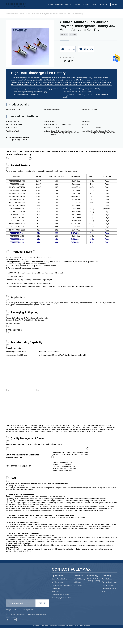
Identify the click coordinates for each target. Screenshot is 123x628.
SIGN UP (42, 603)
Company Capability (93, 581)
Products (68, 4)
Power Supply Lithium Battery (61, 598)
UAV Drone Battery (58, 582)
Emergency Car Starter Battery (62, 585)
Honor (104, 591)
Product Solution (92, 578)
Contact (101, 4)
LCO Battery (78, 582)
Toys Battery (56, 588)
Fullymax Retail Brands (109, 582)
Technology (77, 4)
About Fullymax (107, 579)
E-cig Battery (56, 591)
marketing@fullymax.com (37, 614)
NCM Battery (78, 585)
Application (59, 4)
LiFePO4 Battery (79, 579)
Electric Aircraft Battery (59, 579)
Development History (109, 588)
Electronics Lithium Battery (60, 594)
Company (87, 4)
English (114, 4)
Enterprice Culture (108, 585)
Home (50, 4)
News (94, 4)
